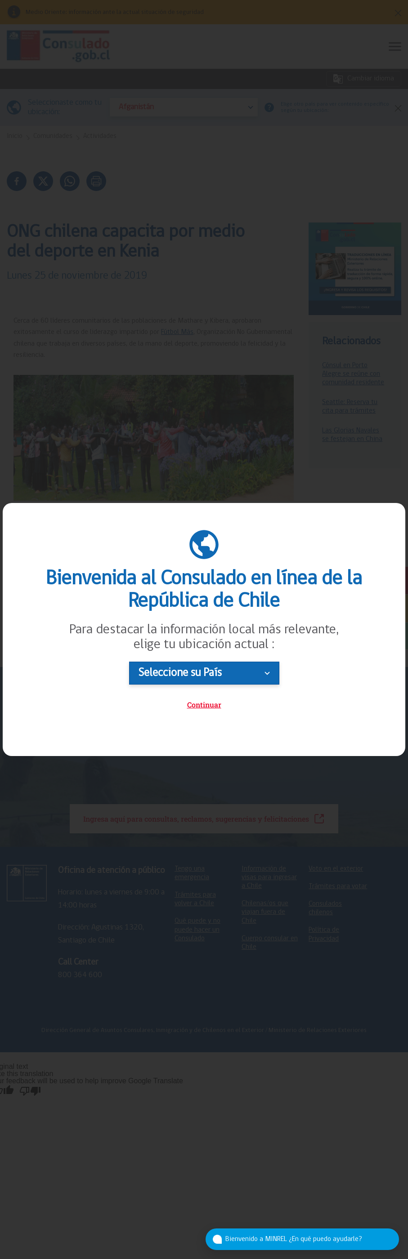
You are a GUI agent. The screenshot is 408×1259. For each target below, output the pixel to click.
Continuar (204, 704)
